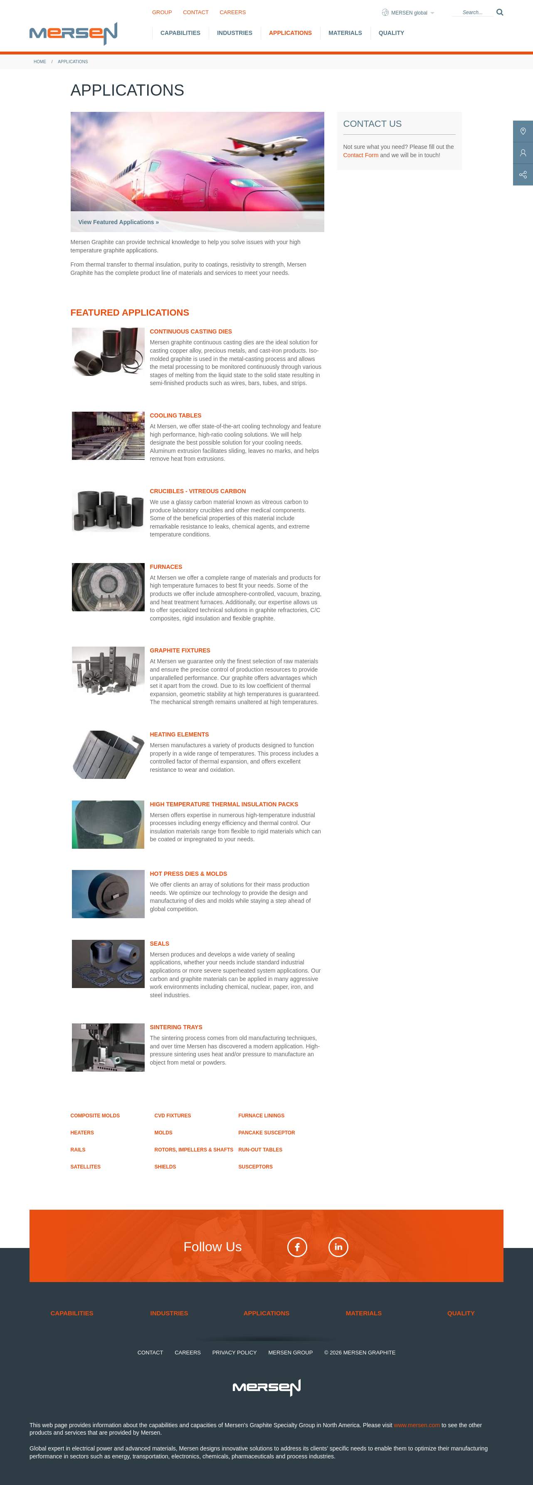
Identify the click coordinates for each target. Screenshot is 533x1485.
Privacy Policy (234, 1352)
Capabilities (180, 33)
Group (162, 12)
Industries (234, 33)
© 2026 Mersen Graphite (359, 1352)
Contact (196, 12)
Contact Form (361, 155)
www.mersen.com (417, 1425)
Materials (345, 33)
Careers (233, 12)
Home (40, 61)
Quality (391, 33)
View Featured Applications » (119, 222)
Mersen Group (290, 1352)
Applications (290, 33)
